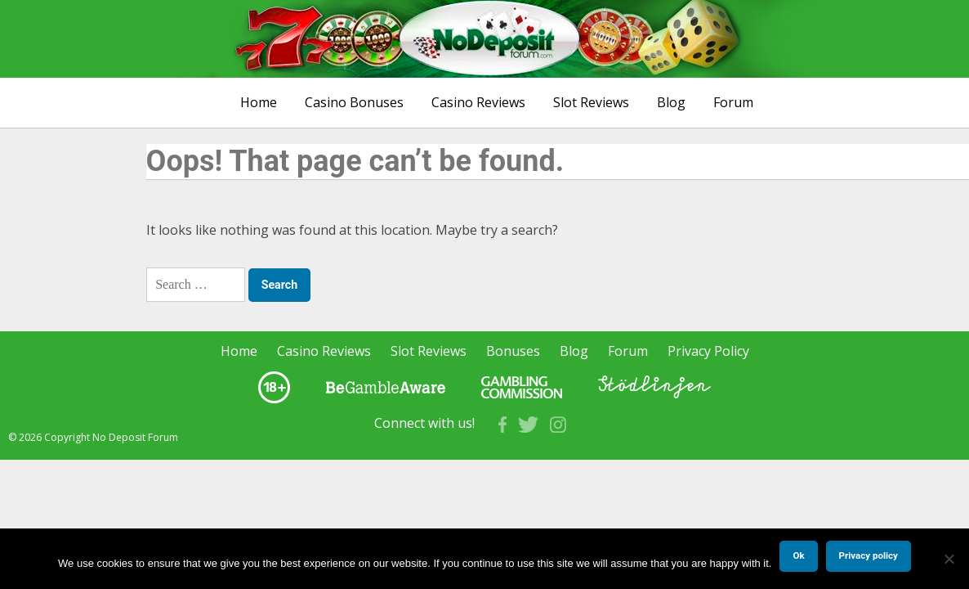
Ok (798, 555)
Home (258, 102)
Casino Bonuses (354, 102)
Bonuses (513, 351)
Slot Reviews (591, 102)
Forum (733, 102)
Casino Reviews (478, 102)
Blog (671, 102)
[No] (948, 559)
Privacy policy (868, 555)
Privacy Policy (708, 351)
